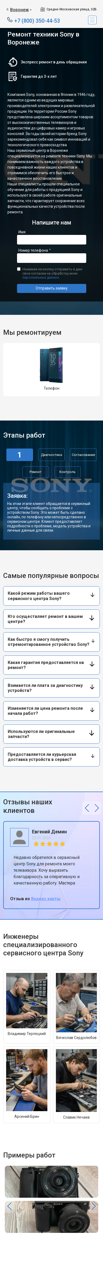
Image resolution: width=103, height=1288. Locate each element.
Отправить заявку (52, 288)
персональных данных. (41, 277)
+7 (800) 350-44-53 (37, 20)
